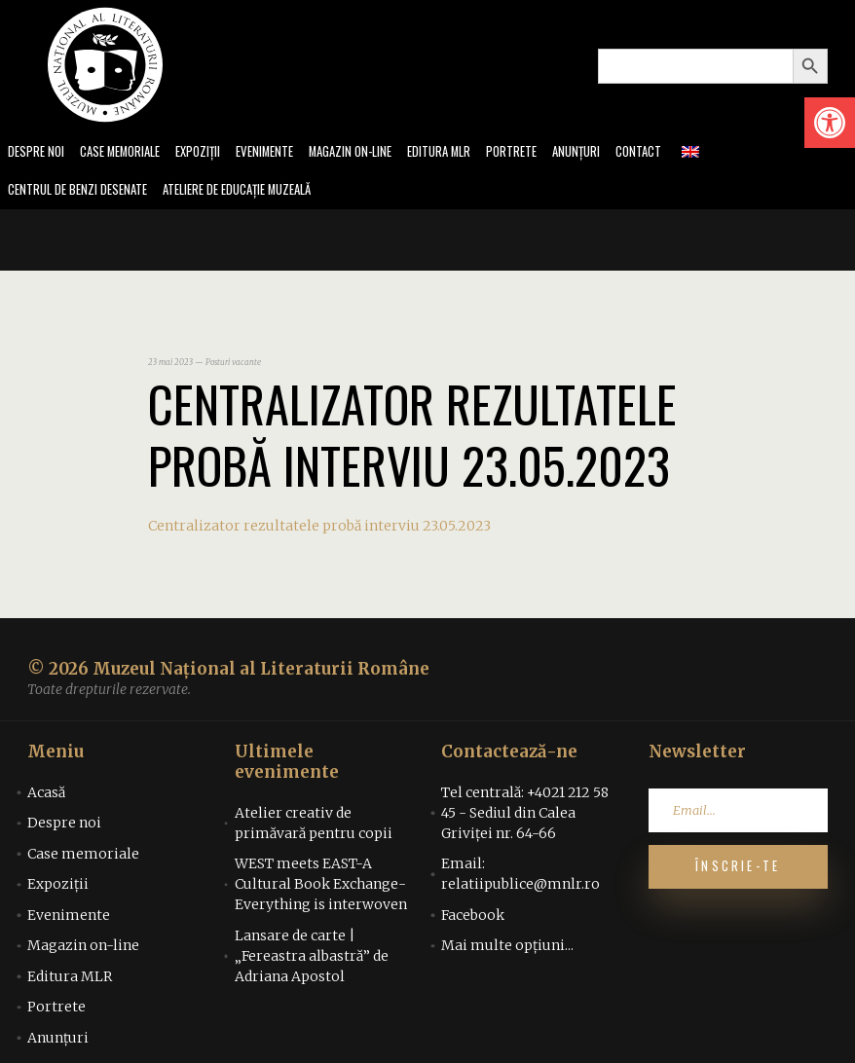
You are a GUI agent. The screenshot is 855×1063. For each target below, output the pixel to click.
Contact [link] (683, 152)
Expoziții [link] (213, 152)
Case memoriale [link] (128, 152)
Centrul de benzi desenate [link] (84, 192)
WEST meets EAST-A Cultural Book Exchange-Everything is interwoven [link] (321, 888)
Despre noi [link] (38, 152)
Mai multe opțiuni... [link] (507, 949)
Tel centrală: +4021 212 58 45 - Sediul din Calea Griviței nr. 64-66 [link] (525, 816)
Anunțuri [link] (617, 152)
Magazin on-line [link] (376, 152)
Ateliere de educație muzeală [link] (259, 192)
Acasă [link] (46, 795)
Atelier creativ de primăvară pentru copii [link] (313, 826)
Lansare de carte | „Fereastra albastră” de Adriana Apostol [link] (312, 959)
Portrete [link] (549, 152)
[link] (829, 122)
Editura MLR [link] (471, 152)
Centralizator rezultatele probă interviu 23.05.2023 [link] (319, 528)
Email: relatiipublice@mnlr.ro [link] (520, 878)
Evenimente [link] (284, 152)
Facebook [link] (472, 918)
